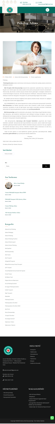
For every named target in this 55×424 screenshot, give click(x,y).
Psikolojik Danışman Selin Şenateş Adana (15, 199)
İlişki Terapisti (8, 293)
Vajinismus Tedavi (9, 322)
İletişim (32, 361)
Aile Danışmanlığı (9, 252)
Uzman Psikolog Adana (11, 206)
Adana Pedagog (9, 233)
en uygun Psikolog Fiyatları (12, 287)
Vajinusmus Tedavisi (10, 325)
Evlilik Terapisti (9, 290)
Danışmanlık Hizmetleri (10, 397)
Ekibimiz (32, 357)
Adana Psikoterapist (10, 242)
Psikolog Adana (8, 154)
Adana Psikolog (9, 236)
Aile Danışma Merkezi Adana (12, 213)
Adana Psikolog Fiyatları (11, 239)
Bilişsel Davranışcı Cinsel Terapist (13, 264)
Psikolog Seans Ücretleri (11, 303)
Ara (6, 163)
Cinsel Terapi (8, 274)
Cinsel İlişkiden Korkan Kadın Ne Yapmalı (15, 271)
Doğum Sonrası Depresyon (11, 280)
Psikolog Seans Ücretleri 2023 (12, 306)
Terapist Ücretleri (9, 316)
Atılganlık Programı (10, 261)
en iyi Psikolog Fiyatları (11, 284)
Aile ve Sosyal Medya (19, 184)
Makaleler (7, 296)
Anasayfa (33, 350)
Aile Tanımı (8, 255)
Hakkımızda (33, 352)
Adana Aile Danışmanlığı (19, 77)
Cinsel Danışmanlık (9, 395)
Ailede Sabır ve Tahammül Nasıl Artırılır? (40, 407)
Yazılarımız (33, 359)
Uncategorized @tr (10, 319)
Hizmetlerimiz (34, 354)
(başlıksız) (32, 397)
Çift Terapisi (8, 268)
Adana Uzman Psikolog (11, 245)
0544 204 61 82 (17, 142)
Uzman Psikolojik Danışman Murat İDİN (15, 193)
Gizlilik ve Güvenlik (35, 363)
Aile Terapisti (8, 258)
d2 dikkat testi (9, 277)
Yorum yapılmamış (34, 77)
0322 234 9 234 (7, 142)
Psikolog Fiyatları (9, 300)
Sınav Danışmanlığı (10, 312)
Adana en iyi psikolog (10, 229)
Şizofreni (7, 309)
